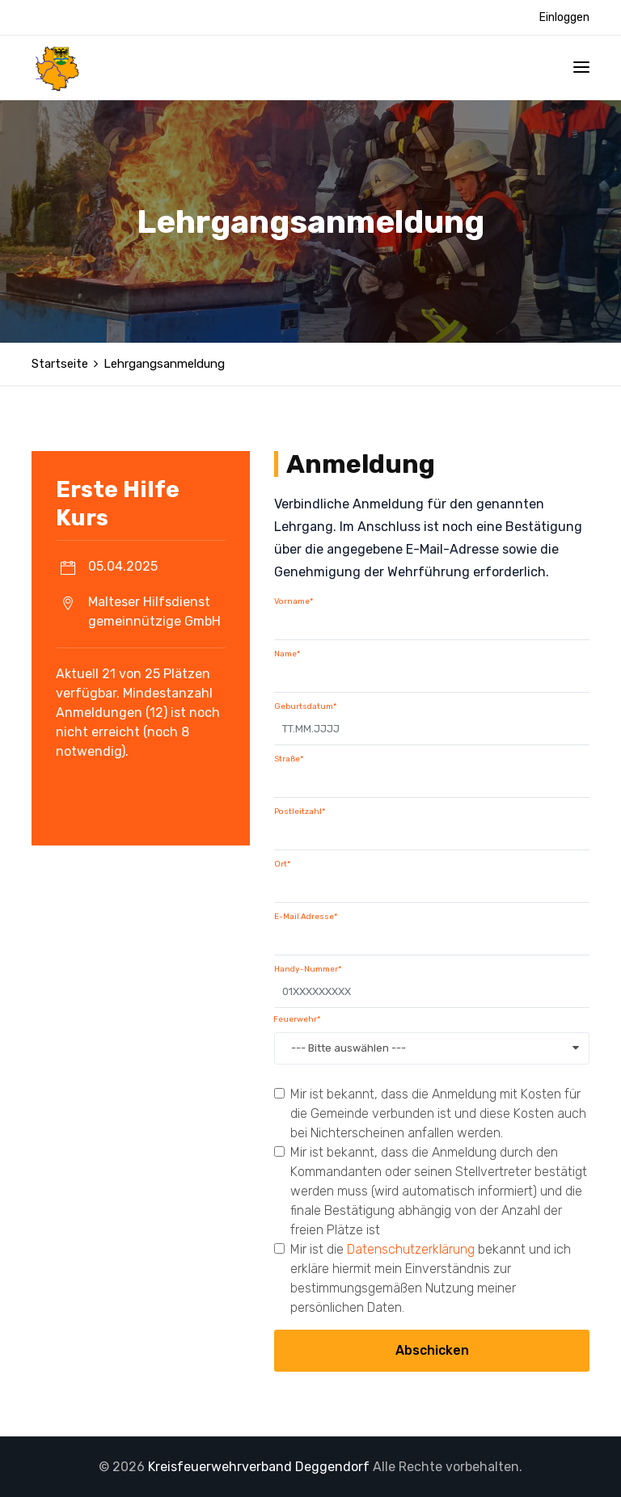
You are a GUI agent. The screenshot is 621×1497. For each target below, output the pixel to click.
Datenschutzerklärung (411, 1249)
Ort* (282, 864)
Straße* (288, 759)
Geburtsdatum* (305, 706)
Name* (287, 654)
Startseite (60, 363)
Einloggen (564, 17)
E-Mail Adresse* (305, 916)
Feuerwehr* (296, 1019)
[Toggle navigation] (581, 67)
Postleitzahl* (299, 811)
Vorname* (293, 601)
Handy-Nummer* (307, 969)
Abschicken (432, 1350)
